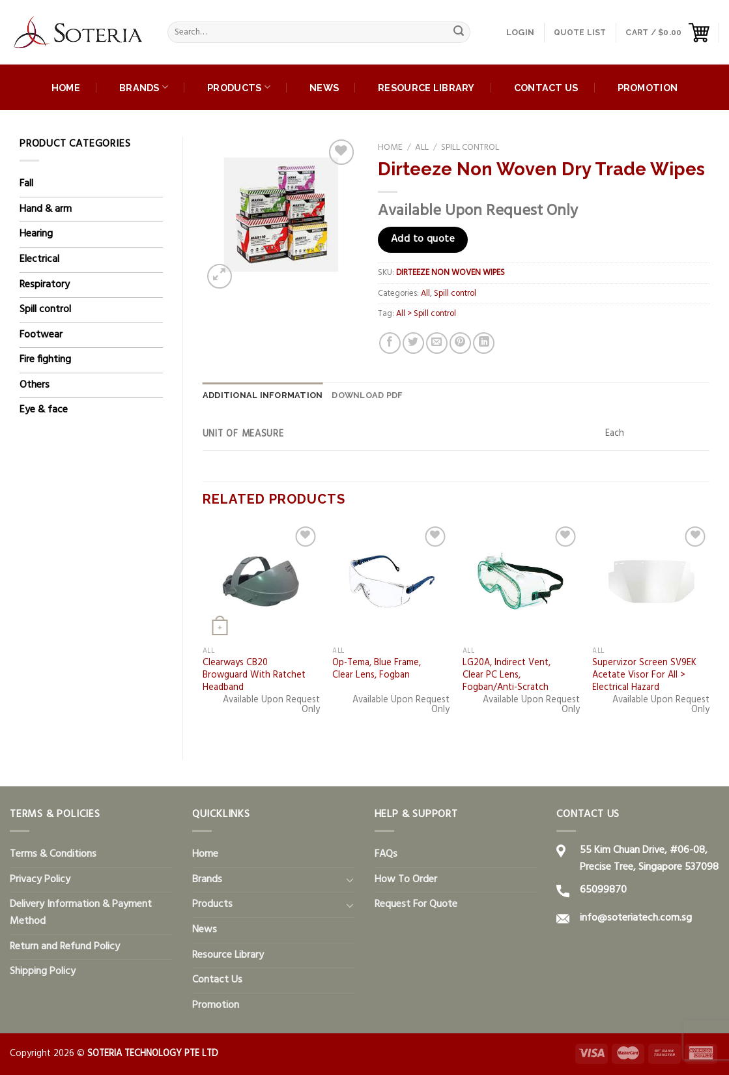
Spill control (45, 309)
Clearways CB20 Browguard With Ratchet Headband (254, 675)
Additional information (263, 395)
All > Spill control (426, 314)
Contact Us (546, 87)
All (422, 147)
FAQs (386, 854)
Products (238, 87)
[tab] (263, 395)
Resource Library (426, 87)
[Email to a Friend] (437, 343)
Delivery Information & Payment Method (81, 913)
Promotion (648, 87)
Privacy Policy (40, 879)
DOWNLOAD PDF (367, 395)
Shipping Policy (43, 971)
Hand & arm (46, 209)
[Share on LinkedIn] (483, 343)
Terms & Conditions (53, 854)
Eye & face (44, 409)
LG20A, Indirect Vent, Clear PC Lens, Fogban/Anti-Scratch (506, 675)
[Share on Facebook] (390, 343)
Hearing (36, 233)
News (324, 87)
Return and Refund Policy (65, 946)
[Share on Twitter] (413, 343)
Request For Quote (416, 904)
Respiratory (45, 284)
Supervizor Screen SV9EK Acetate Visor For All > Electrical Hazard (644, 675)
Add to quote (423, 239)
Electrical (39, 259)
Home (65, 87)
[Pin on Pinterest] (460, 343)
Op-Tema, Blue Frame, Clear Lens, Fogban (376, 669)
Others (35, 385)
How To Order (406, 879)
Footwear (41, 334)
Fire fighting (45, 359)
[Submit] (459, 33)
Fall (26, 183)
